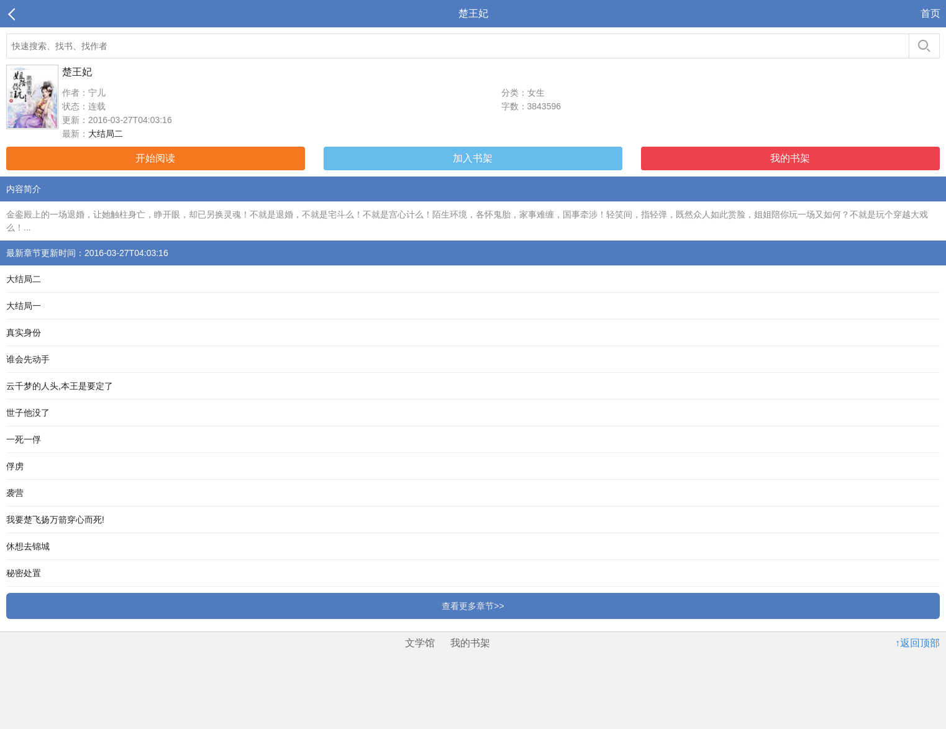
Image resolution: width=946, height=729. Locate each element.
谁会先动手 (28, 359)
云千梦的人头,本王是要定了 (59, 386)
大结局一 (23, 306)
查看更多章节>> (473, 606)
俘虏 (15, 466)
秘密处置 (23, 573)
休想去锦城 (28, 546)
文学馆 (420, 643)
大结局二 (105, 134)
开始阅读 (155, 158)
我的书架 (790, 158)
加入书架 (473, 158)
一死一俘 (23, 439)
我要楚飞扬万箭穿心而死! (55, 520)
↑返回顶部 (917, 643)
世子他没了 (28, 413)
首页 (930, 13)
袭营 (15, 493)
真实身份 (23, 332)
